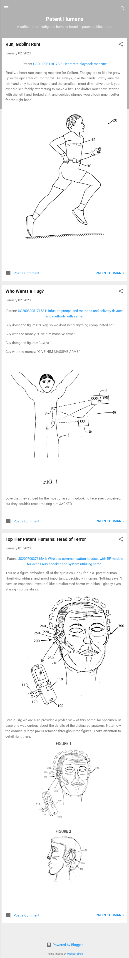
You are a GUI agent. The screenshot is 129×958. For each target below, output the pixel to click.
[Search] (122, 9)
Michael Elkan (75, 953)
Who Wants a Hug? (24, 291)
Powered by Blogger (64, 945)
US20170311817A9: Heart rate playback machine (70, 64)
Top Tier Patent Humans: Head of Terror (45, 539)
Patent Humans (110, 273)
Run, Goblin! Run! (22, 44)
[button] (121, 45)
